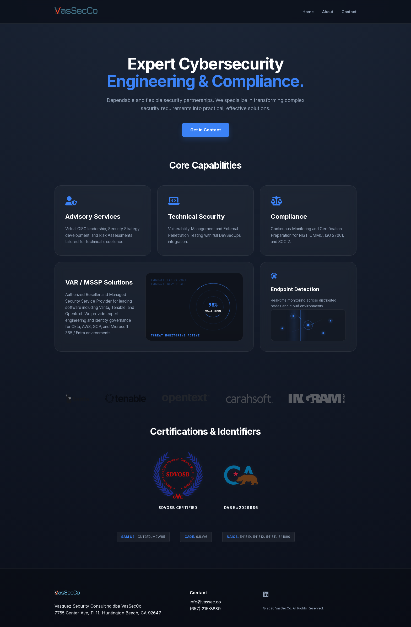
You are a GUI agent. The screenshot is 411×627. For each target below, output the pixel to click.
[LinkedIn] (265, 594)
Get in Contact (205, 129)
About (327, 11)
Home (308, 11)
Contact (349, 11)
